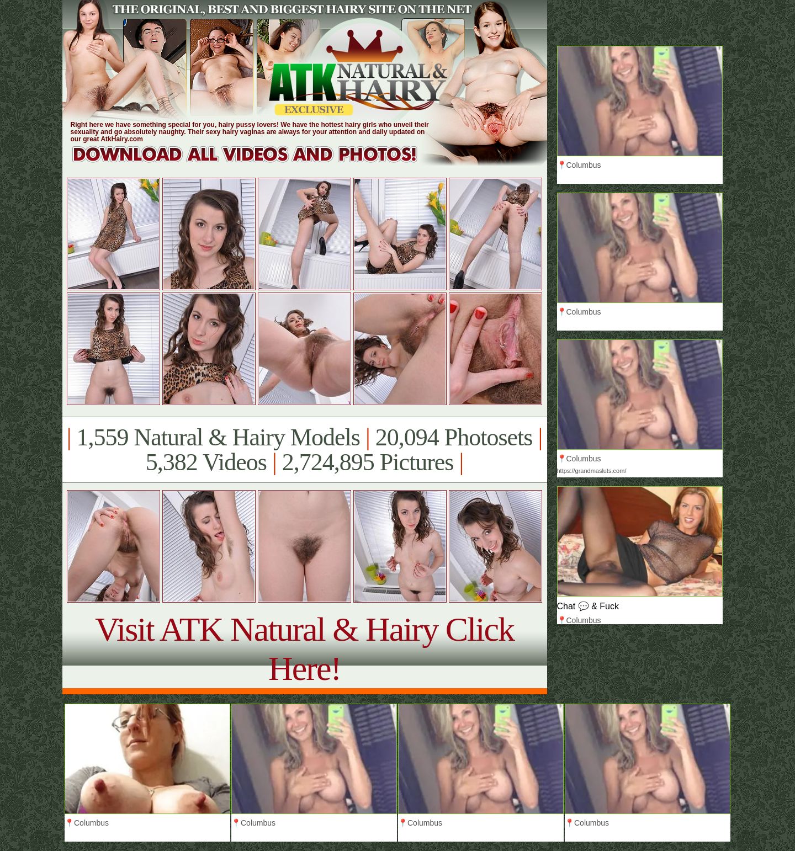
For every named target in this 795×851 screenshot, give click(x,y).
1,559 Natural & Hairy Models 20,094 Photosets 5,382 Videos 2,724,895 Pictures (304, 450)
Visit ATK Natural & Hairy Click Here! (304, 648)
